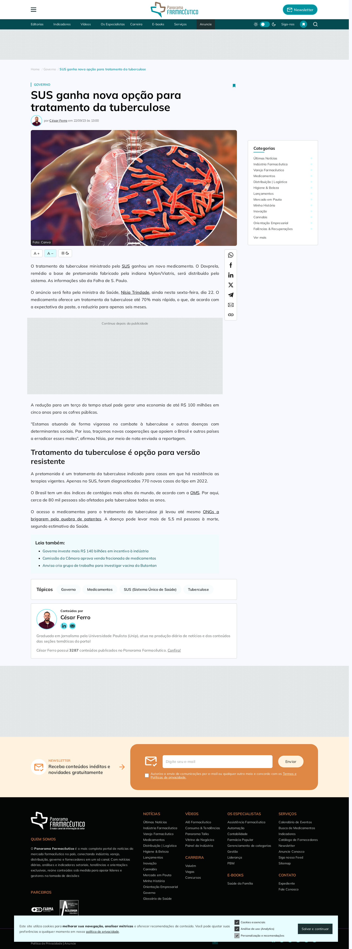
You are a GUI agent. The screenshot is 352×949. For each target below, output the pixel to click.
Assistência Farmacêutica (246, 822)
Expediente (287, 883)
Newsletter (287, 846)
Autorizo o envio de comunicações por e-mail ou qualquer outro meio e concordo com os (224, 775)
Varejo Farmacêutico (268, 170)
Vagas (190, 872)
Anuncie (206, 24)
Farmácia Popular (240, 840)
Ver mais (259, 237)
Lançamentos (263, 194)
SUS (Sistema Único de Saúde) (150, 589)
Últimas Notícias (265, 158)
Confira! (174, 650)
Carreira (136, 24)
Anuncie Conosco (291, 851)
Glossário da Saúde (157, 899)
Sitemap (285, 863)
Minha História (264, 205)
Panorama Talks (197, 834)
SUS (126, 266)
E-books (158, 24)
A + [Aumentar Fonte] (37, 253)
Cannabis (260, 217)
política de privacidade (102, 932)
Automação (235, 828)
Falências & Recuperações (273, 229)
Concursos (193, 877)
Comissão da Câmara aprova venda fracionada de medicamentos (99, 558)
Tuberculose (198, 589)
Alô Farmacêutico (198, 822)
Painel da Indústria (199, 846)
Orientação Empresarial (270, 223)
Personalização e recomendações (259, 935)
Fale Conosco (289, 889)
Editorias (37, 24)
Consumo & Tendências (202, 828)
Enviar (290, 761)
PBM (230, 863)
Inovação (260, 211)
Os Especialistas (113, 24)
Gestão (232, 851)
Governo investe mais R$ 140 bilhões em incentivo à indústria (96, 551)
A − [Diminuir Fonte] (50, 253)
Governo (42, 85)
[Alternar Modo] (65, 253)
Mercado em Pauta (267, 199)
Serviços (180, 24)
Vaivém (190, 866)
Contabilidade (237, 834)
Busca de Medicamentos (297, 828)
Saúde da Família (240, 883)
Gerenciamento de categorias (249, 846)
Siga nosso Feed (291, 857)
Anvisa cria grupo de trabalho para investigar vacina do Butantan (100, 565)
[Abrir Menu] (59, 9)
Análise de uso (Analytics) (254, 928)
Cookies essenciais (249, 922)
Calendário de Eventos (295, 822)
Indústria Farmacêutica (270, 164)
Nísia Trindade (135, 292)
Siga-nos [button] (287, 24)
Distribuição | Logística (270, 182)
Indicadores (62, 24)
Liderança (234, 857)
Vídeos (86, 24)
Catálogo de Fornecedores (298, 840)
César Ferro (58, 121)
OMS (194, 492)
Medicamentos (100, 589)
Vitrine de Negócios (199, 840)
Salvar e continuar (315, 929)
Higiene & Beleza (266, 188)
